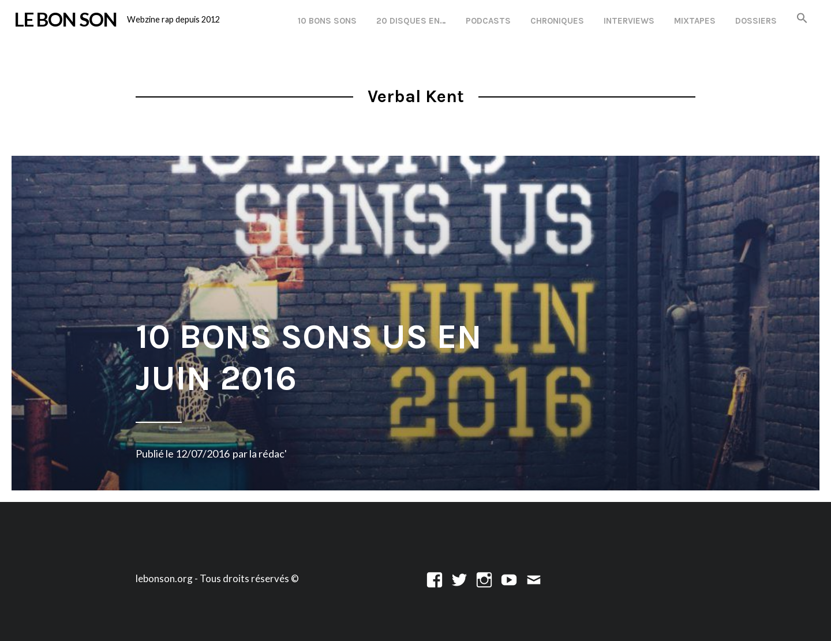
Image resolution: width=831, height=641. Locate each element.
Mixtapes (695, 21)
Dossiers (756, 21)
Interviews (629, 21)
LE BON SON (65, 19)
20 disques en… (411, 21)
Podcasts (488, 21)
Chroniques (557, 21)
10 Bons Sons (327, 21)
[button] (802, 19)
